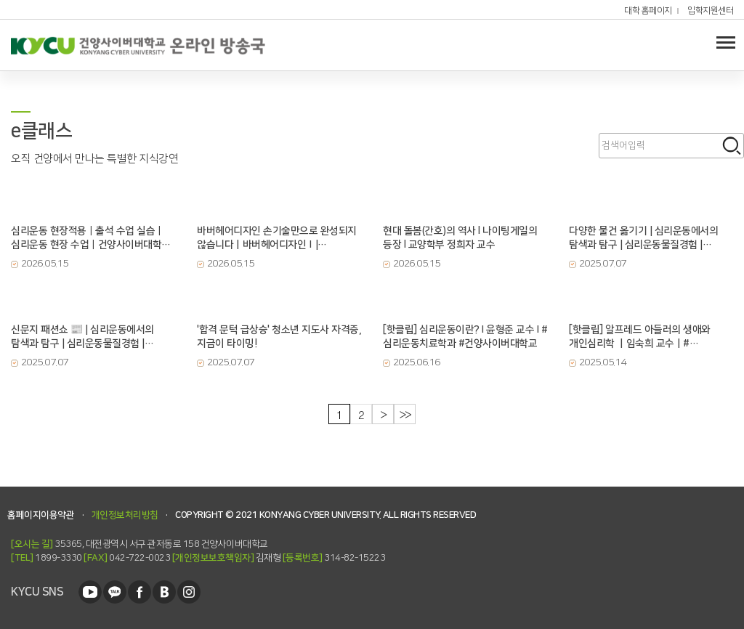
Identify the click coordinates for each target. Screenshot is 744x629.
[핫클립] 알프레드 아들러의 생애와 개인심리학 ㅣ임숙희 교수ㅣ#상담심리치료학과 (640, 337)
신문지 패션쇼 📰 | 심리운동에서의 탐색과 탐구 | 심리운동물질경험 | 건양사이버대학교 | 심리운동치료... (82, 337)
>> (405, 414)
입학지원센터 (710, 11)
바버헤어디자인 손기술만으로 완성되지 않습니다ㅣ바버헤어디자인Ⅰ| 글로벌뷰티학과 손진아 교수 (277, 238)
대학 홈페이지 (648, 11)
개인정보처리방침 (125, 515)
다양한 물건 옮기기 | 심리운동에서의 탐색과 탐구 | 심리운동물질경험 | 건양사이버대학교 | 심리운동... (643, 238)
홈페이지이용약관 (40, 515)
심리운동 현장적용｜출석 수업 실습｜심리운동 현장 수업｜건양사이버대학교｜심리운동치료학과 (91, 238)
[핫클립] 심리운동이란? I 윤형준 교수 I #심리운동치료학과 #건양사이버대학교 (465, 336)
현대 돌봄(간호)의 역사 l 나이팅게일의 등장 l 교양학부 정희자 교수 (460, 238)
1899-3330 (46, 558)
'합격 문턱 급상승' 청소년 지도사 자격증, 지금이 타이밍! (279, 336)
